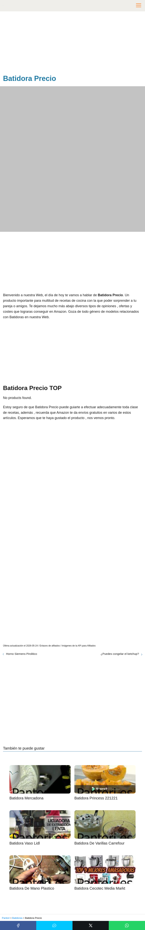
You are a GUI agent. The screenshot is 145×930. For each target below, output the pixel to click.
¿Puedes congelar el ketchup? (120, 653)
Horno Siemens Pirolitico (21, 653)
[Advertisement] (72, 43)
